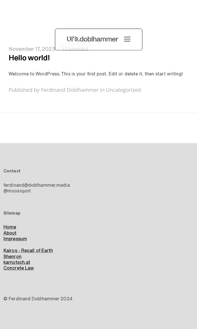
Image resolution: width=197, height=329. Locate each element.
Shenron (12, 257)
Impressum (15, 239)
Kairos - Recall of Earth (28, 251)
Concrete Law (18, 268)
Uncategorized (123, 89)
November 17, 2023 (32, 49)
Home (9, 227)
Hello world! (29, 58)
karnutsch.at (16, 262)
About (10, 233)
